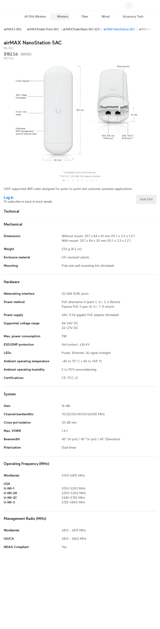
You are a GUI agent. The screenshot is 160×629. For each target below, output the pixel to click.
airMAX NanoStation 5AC (119, 29)
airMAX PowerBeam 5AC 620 (81, 29)
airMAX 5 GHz (12, 29)
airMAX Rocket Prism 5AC (43, 29)
